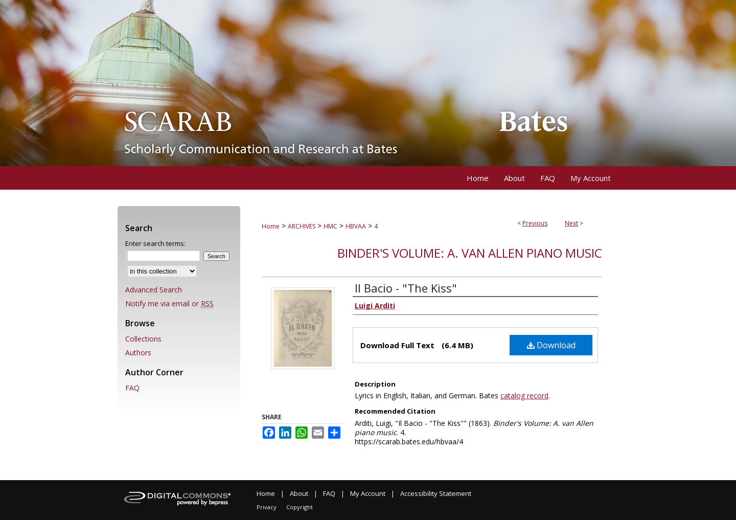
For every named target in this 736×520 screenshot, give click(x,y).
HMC (330, 226)
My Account (367, 493)
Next (571, 223)
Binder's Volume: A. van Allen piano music (469, 252)
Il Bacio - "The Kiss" (406, 288)
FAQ (132, 388)
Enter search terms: (155, 243)
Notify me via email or (169, 303)
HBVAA (356, 226)
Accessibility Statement (435, 493)
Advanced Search (153, 290)
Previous (534, 223)
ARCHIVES (301, 226)
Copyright (299, 507)
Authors (138, 352)
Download (551, 345)
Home (271, 226)
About (299, 493)
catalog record (524, 395)
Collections (143, 339)
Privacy (267, 507)
